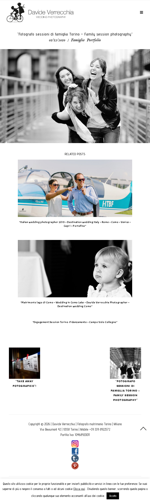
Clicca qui (79, 489)
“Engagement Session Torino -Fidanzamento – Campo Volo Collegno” (75, 322)
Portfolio (94, 40)
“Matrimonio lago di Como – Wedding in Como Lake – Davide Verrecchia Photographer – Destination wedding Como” (75, 304)
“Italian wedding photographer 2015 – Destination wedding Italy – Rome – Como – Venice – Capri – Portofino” (75, 224)
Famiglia (77, 40)
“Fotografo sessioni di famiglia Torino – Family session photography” (125, 391)
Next (125, 363)
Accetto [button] (112, 496)
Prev (24, 363)
